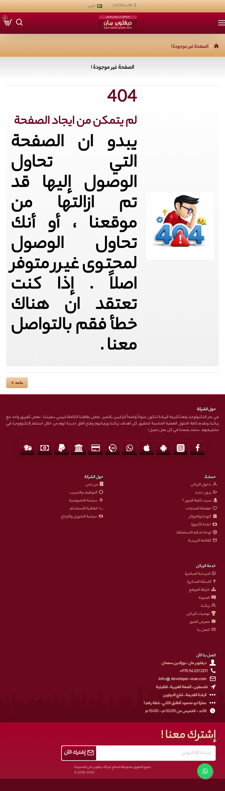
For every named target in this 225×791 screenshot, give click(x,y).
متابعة (19, 382)
